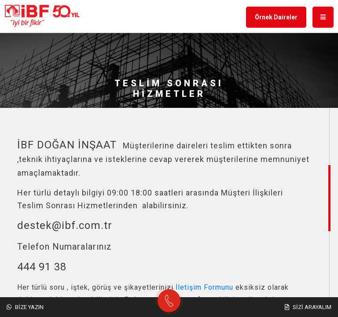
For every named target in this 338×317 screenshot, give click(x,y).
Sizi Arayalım (308, 307)
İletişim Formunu (204, 287)
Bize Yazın (25, 307)
